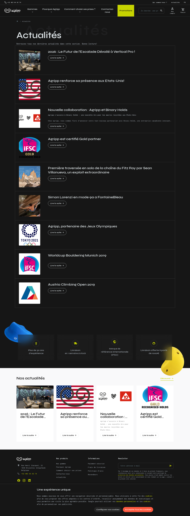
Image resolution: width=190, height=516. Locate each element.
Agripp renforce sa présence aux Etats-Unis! (86, 81)
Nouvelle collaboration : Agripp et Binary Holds (87, 110)
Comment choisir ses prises (68, 470)
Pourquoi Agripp (63, 467)
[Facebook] (18, 480)
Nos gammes (61, 464)
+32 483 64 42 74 (29, 474)
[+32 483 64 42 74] (12, 2)
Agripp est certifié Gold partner (74, 139)
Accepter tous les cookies (138, 509)
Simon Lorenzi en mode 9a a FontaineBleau (85, 197)
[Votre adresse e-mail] (146, 466)
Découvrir (165, 378)
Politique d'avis (95, 471)
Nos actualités (30, 378)
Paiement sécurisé (96, 464)
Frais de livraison (96, 467)
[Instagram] (24, 480)
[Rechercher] (161, 11)
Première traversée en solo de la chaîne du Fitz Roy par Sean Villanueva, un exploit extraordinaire (100, 170)
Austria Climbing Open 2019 (71, 284)
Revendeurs (93, 474)
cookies (148, 496)
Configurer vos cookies (107, 509)
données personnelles (126, 501)
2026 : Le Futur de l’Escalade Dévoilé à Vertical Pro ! (91, 52)
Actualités (61, 477)
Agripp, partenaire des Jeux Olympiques (82, 226)
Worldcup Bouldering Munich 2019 (77, 255)
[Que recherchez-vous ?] (151, 11)
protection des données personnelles (131, 475)
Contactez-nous (63, 474)
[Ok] (171, 466)
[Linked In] (29, 480)
